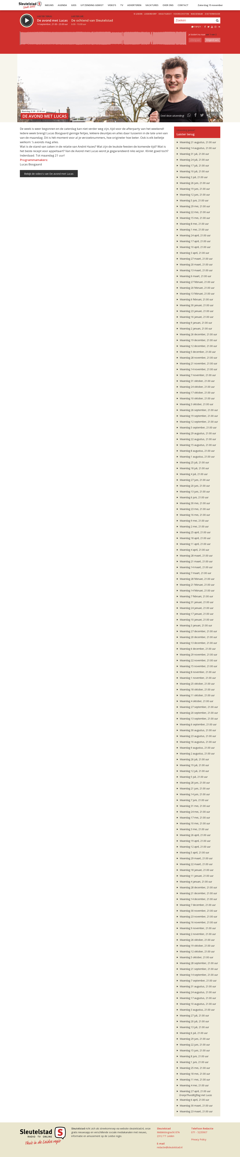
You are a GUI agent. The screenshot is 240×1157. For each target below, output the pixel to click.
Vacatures (151, 5)
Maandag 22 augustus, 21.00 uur (196, 439)
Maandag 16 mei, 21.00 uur (193, 514)
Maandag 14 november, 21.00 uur (196, 369)
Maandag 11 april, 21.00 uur (193, 544)
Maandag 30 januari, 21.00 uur (195, 305)
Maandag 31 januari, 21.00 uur (195, 602)
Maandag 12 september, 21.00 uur (197, 421)
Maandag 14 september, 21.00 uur (197, 974)
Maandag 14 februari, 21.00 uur (195, 590)
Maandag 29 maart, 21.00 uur (194, 858)
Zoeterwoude (212, 13)
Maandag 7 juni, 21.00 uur (192, 800)
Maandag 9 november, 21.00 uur (196, 928)
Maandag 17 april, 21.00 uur (193, 241)
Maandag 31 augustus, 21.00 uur (196, 986)
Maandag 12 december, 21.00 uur (196, 346)
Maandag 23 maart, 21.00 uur (194, 1111)
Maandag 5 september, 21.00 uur (196, 427)
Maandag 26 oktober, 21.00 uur (195, 939)
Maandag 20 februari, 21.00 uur (195, 287)
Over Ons (168, 5)
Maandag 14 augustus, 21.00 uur (196, 148)
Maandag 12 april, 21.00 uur (193, 846)
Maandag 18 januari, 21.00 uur (195, 870)
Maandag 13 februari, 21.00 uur (195, 293)
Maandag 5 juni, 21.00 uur (192, 200)
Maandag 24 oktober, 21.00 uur (195, 386)
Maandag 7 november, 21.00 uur (196, 375)
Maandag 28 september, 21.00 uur (197, 963)
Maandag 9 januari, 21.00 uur (194, 322)
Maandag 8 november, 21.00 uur (196, 672)
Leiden (139, 13)
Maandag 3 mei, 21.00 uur (192, 829)
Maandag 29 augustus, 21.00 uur (196, 433)
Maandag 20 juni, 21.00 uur (193, 485)
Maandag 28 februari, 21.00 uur (195, 578)
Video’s (112, 5)
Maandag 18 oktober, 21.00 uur (195, 689)
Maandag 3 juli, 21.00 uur (192, 177)
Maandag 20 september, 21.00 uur (197, 712)
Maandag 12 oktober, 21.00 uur (195, 951)
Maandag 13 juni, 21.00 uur (193, 491)
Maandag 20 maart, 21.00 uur (194, 264)
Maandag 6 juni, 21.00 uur (192, 497)
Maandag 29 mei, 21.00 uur (193, 206)
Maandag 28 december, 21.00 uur (196, 887)
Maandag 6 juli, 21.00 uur (192, 1033)
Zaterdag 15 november (210, 5)
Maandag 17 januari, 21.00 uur (195, 613)
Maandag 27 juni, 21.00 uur (193, 479)
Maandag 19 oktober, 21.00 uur (195, 945)
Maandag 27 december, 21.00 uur (196, 631)
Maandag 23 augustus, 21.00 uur (196, 736)
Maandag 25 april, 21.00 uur (193, 532)
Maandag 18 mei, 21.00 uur (193, 1073)
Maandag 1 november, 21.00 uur (196, 677)
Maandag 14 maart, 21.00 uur (194, 567)
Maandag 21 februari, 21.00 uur (195, 584)
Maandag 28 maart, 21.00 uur (194, 555)
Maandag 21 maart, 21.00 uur (194, 561)
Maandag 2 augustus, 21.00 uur (195, 753)
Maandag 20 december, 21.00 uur (196, 637)
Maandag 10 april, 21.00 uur (193, 247)
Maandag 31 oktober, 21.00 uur (195, 381)
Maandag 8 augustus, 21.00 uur (195, 450)
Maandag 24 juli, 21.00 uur (192, 159)
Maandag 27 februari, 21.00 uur (195, 282)
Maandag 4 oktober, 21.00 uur (194, 701)
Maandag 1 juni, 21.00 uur (192, 1062)
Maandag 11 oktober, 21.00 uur (195, 695)
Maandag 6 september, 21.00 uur (196, 724)
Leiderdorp (150, 13)
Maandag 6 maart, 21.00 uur (193, 276)
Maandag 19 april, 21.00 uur (193, 840)
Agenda (62, 5)
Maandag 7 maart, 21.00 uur (193, 573)
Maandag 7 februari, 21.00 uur (194, 596)
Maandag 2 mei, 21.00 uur (192, 526)
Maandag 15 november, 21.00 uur (196, 666)
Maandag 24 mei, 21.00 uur (193, 811)
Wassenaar (197, 13)
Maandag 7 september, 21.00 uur (196, 980)
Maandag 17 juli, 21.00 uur (192, 165)
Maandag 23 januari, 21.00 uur (195, 311)
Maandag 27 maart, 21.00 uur (194, 258)
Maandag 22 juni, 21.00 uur (193, 1044)
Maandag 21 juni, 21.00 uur (193, 788)
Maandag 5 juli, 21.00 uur (192, 776)
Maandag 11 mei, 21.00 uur (193, 1079)
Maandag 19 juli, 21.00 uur (192, 765)
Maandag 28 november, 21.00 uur (196, 357)
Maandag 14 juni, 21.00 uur (193, 794)
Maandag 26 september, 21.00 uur (197, 410)
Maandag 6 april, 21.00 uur (192, 1099)
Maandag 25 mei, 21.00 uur (193, 1068)
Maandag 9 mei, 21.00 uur (192, 520)
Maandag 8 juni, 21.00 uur (192, 1056)
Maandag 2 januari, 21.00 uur (194, 328)
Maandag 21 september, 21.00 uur (197, 969)
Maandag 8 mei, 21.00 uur (192, 223)
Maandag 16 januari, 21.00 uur (195, 316)
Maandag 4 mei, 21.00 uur (192, 1085)
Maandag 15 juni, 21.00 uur (193, 1050)
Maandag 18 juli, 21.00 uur (192, 468)
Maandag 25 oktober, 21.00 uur (195, 683)
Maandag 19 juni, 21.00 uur (193, 188)
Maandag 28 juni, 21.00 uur (193, 782)
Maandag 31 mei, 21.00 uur (193, 806)
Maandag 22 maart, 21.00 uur (194, 864)
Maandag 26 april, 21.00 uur (193, 835)
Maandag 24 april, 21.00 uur (193, 235)
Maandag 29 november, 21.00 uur (196, 654)
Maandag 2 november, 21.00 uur (196, 934)
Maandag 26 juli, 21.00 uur (192, 759)
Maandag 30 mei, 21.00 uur (193, 503)
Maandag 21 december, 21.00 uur (196, 893)
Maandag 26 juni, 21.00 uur (193, 183)
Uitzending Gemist (92, 5)
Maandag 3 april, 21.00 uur (192, 252)
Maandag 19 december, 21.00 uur (196, 340)
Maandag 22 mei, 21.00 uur (193, 212)
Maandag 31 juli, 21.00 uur (192, 153)
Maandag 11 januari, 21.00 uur (195, 875)
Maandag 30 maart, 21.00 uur (194, 1105)
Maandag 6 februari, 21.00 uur (194, 299)
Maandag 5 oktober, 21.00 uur (194, 957)
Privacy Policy (198, 1139)
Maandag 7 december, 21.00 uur (196, 904)
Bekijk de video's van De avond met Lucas (48, 173)
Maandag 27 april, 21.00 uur (193, 1091)
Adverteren (134, 5)
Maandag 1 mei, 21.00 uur (192, 229)
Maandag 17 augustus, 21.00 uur (196, 998)
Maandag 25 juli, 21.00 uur (192, 462)
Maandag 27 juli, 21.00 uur (192, 1015)
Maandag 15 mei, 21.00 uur (193, 218)
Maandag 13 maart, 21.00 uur (194, 270)
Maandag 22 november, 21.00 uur (196, 660)
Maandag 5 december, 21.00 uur (196, 351)
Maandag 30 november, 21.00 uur (196, 910)
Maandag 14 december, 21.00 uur (196, 899)
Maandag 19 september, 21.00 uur (197, 415)
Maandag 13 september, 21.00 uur (197, 718)
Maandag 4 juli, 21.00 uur (192, 474)
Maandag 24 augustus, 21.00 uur (196, 992)
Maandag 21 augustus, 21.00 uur (196, 142)
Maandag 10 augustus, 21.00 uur (196, 1003)
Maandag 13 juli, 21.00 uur (192, 1027)
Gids (73, 5)
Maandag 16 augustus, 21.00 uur (196, 741)
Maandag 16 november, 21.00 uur (196, 922)
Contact (183, 5)
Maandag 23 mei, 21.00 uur (193, 509)
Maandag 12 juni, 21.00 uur (193, 194)
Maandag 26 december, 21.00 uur (196, 334)
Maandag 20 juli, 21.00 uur (192, 1021)
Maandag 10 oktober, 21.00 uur (195, 398)
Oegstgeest (165, 13)
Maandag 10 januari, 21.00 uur (195, 619)
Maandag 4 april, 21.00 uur (192, 549)
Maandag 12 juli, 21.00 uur (192, 771)
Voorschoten (181, 13)
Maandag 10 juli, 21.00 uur (192, 171)
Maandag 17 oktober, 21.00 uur (195, 392)
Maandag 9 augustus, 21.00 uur (195, 747)
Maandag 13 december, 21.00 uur (196, 643)
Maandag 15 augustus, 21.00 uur (196, 445)
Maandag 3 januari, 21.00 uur (194, 625)
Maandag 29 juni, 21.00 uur (193, 1038)
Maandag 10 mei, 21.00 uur (193, 823)
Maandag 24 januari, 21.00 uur (195, 608)
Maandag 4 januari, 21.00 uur (194, 881)
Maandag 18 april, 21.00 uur (193, 538)
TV (121, 5)
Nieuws (49, 5)
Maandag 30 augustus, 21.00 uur (196, 730)
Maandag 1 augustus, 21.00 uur (195, 456)
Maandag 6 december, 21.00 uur (196, 648)
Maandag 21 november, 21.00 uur (196, 363)
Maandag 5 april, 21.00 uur (192, 852)
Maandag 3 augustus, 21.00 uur (195, 1009)
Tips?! (196, 26)
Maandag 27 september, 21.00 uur (197, 707)
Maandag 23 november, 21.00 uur (196, 916)
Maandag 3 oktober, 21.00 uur (194, 404)
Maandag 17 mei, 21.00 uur (193, 817)
